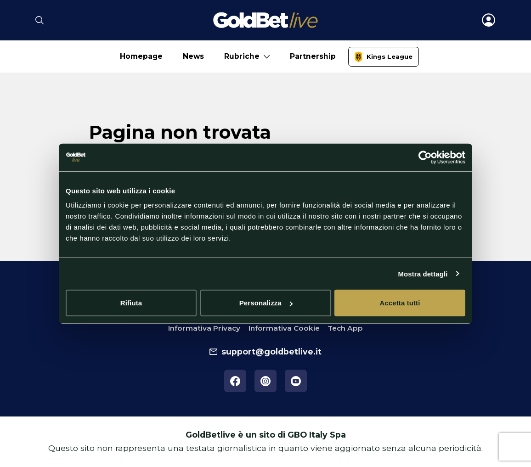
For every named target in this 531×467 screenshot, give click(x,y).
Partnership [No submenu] (313, 56)
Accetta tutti (400, 303)
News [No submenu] (193, 56)
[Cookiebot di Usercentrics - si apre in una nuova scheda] (425, 157)
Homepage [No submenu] (141, 56)
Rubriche (242, 56)
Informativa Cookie (284, 328)
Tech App (345, 328)
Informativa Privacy (204, 328)
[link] (383, 57)
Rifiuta (131, 303)
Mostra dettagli (422, 273)
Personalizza (266, 303)
